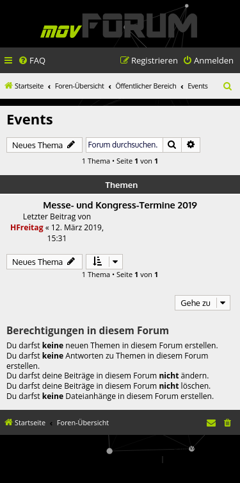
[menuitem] (31, 60)
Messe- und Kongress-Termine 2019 (120, 204)
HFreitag (27, 227)
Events (29, 118)
